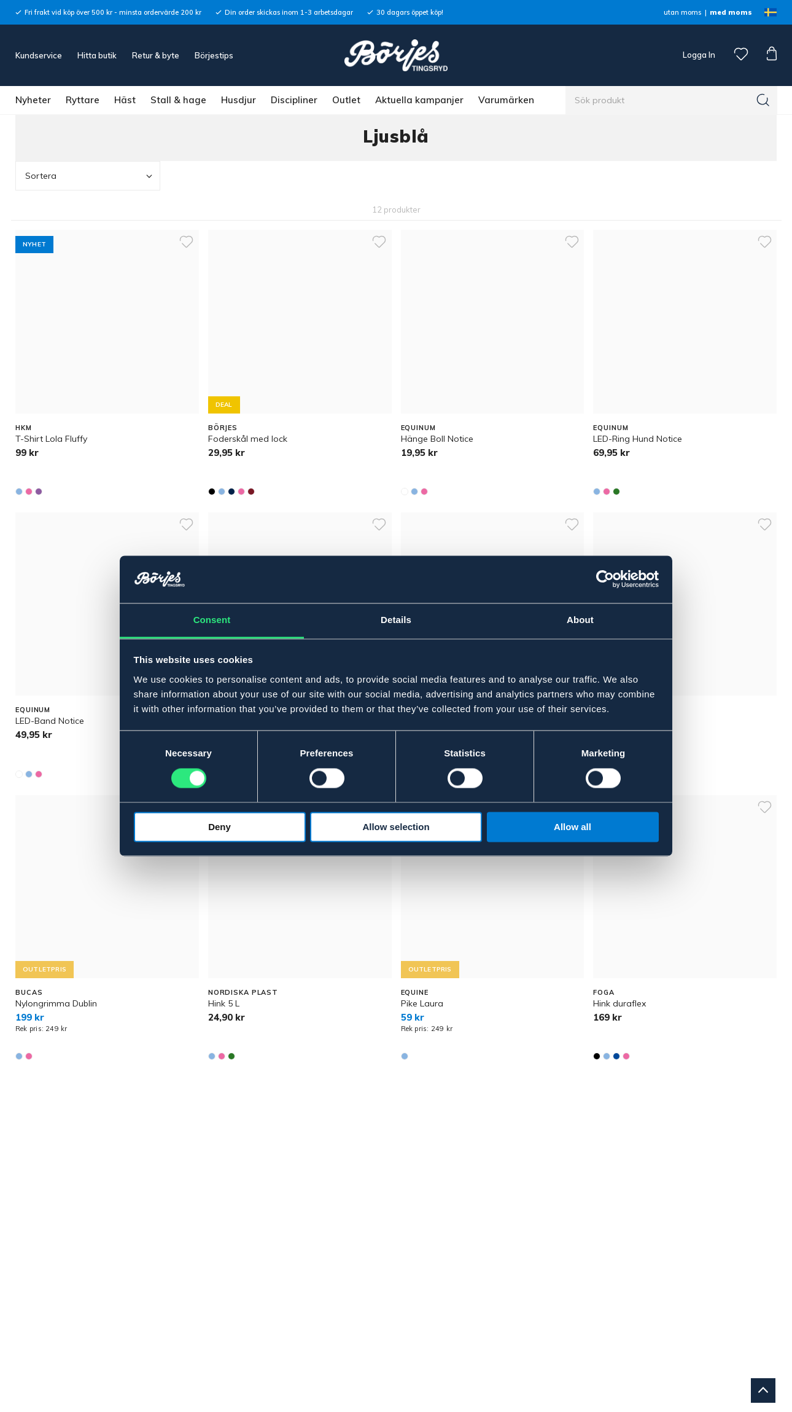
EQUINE (415, 992)
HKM (23, 427)
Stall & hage (178, 100)
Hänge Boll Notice (437, 438)
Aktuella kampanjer (419, 100)
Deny (219, 827)
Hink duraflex (619, 1003)
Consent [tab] (212, 619)
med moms (731, 12)
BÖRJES (223, 427)
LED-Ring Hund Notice (637, 438)
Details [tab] (396, 619)
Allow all (572, 827)
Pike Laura (422, 1003)
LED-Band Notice (49, 720)
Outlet (346, 100)
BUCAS (28, 992)
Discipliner (294, 100)
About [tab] (580, 619)
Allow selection (395, 827)
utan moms (682, 12)
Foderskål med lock (247, 438)
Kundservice (38, 55)
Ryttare (82, 100)
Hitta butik (97, 55)
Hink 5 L (223, 1003)
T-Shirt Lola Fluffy (51, 438)
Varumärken (506, 100)
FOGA (604, 992)
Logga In (698, 55)
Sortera (90, 176)
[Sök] (763, 100)
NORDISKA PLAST (243, 992)
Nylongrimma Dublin (56, 1003)
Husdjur (238, 100)
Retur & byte (155, 55)
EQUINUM (418, 427)
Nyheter (33, 100)
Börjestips (214, 55)
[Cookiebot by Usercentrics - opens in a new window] (605, 579)
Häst (125, 100)
